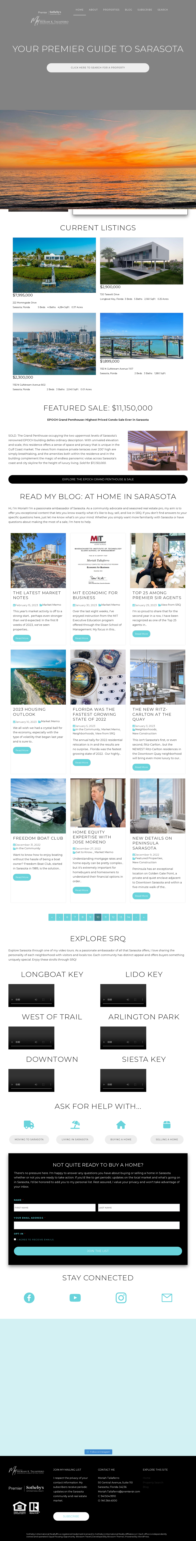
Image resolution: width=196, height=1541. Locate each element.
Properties (111, 9)
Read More (21, 638)
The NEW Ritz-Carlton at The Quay (152, 714)
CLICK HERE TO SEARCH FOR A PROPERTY (98, 67)
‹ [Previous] (59, 917)
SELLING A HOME (167, 1139)
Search (163, 9)
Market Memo (51, 604)
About (93, 9)
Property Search (153, 1482)
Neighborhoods (83, 733)
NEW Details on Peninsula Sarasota (152, 843)
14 (128, 917)
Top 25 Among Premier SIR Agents (156, 595)
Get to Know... (84, 852)
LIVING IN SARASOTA (75, 1139)
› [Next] (136, 917)
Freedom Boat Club (38, 838)
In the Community (88, 729)
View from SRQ (171, 604)
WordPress (143, 1537)
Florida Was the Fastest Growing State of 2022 (94, 714)
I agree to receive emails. (36, 1239)
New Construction (144, 733)
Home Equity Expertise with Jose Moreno (92, 837)
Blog (128, 9)
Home (80, 9)
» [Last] (144, 917)
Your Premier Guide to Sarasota (98, 48)
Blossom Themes (115, 1537)
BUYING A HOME (121, 1139)
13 (121, 917)
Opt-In (20, 1234)
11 (106, 917)
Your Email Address (30, 1218)
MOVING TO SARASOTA (29, 1139)
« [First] (52, 917)
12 (113, 917)
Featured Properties (148, 858)
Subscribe (145, 9)
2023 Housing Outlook (29, 712)
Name (19, 1200)
